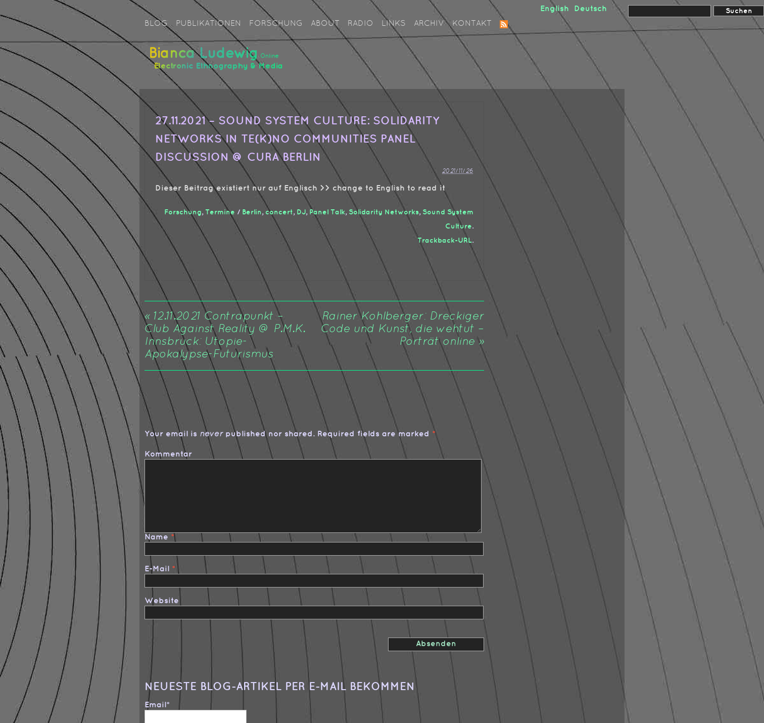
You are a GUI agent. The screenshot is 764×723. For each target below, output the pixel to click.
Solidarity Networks (384, 212)
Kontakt (472, 23)
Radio (360, 23)
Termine (220, 212)
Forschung (276, 23)
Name (156, 537)
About (325, 23)
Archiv (429, 23)
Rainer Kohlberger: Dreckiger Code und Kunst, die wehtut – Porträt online (402, 329)
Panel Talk (327, 212)
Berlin (252, 212)
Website (162, 601)
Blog (156, 23)
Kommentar (168, 454)
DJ (301, 212)
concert (279, 212)
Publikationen (208, 23)
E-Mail (157, 569)
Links (393, 23)
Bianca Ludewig (218, 62)
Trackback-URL (444, 240)
